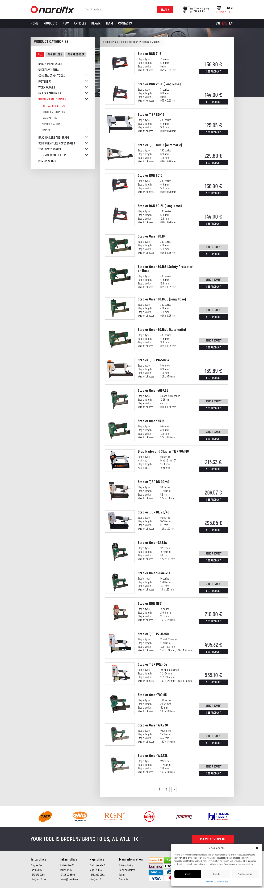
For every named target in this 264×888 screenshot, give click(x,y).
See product (213, 71)
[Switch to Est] (218, 23)
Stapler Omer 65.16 (151, 421)
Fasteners (45, 82)
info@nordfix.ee (38, 879)
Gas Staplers (49, 118)
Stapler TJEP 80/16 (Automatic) (160, 145)
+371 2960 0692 (97, 875)
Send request (214, 247)
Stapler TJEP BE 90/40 (153, 512)
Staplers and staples (52, 99)
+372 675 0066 (38, 875)
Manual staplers (51, 124)
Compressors (47, 161)
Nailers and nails (49, 93)
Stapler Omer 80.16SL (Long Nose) (162, 299)
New (66, 23)
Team (109, 23)
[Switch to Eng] (224, 23)
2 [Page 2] (166, 789)
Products (50, 23)
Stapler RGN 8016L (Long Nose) (160, 206)
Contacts (125, 23)
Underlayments (48, 70)
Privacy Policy (126, 865)
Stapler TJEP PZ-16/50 (153, 634)
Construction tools (51, 76)
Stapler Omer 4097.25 (153, 390)
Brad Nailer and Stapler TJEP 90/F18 (163, 451)
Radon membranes (50, 64)
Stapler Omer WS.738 (153, 755)
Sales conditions (127, 870)
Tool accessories (49, 149)
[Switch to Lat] (231, 23)
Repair (95, 23)
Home (34, 23)
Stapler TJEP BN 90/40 (154, 482)
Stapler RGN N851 (150, 603)
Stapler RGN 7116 (149, 53)
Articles (80, 23)
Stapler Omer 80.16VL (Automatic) (162, 329)
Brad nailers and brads (53, 138)
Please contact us (212, 839)
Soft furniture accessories (56, 144)
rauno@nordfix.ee (69, 879)
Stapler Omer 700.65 (152, 695)
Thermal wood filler (52, 155)
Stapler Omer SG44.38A (154, 573)
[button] (257, 848)
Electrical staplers (53, 112)
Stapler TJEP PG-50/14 (153, 360)
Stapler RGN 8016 (150, 175)
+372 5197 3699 (67, 875)
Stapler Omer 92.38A (152, 542)
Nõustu (188, 874)
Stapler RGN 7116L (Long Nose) (159, 84)
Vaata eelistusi (245, 874)
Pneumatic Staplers (53, 106)
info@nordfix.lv (97, 879)
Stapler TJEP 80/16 (151, 114)
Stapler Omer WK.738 (153, 725)
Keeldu (216, 874)
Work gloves (46, 88)
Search (165, 9)
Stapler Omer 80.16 (151, 236)
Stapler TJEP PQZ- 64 (152, 664)
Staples (46, 130)
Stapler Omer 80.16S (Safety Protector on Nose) (165, 268)
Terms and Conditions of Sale (216, 882)
